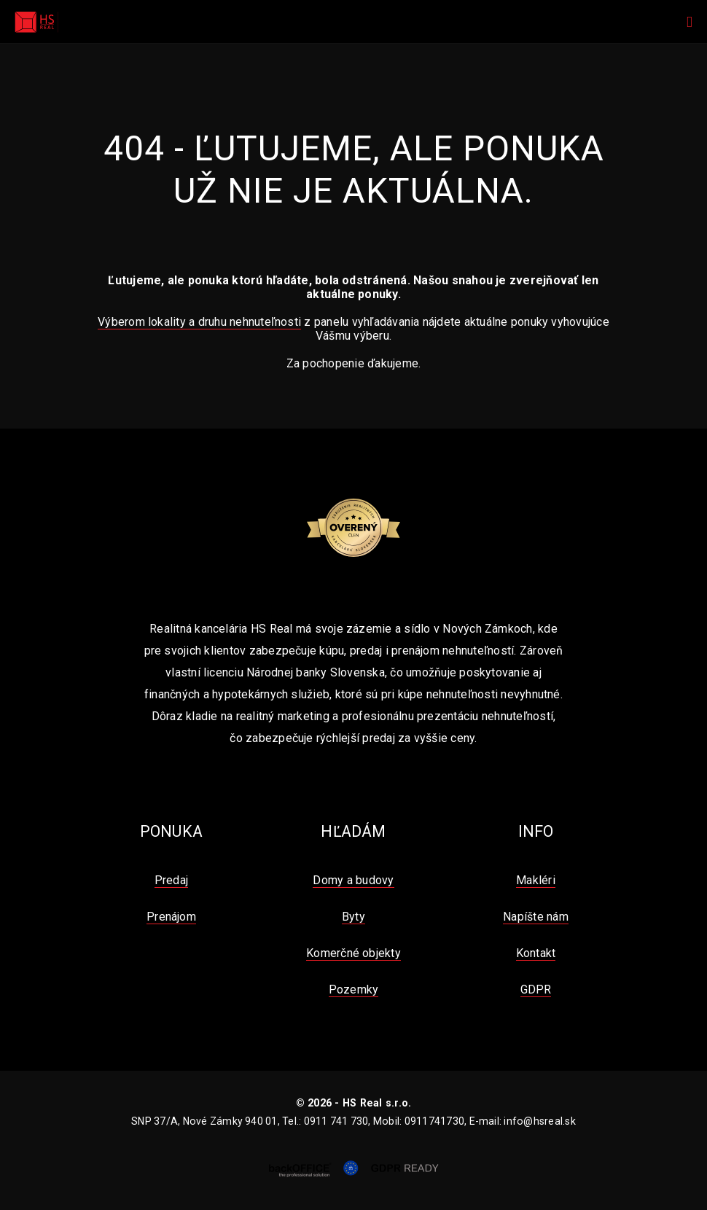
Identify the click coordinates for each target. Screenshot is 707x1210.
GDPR (536, 989)
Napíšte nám (536, 917)
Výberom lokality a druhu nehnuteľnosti (199, 322)
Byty (353, 917)
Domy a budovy (353, 880)
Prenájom (171, 917)
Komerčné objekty (353, 953)
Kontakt (536, 953)
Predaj (171, 880)
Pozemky (354, 989)
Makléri (535, 880)
